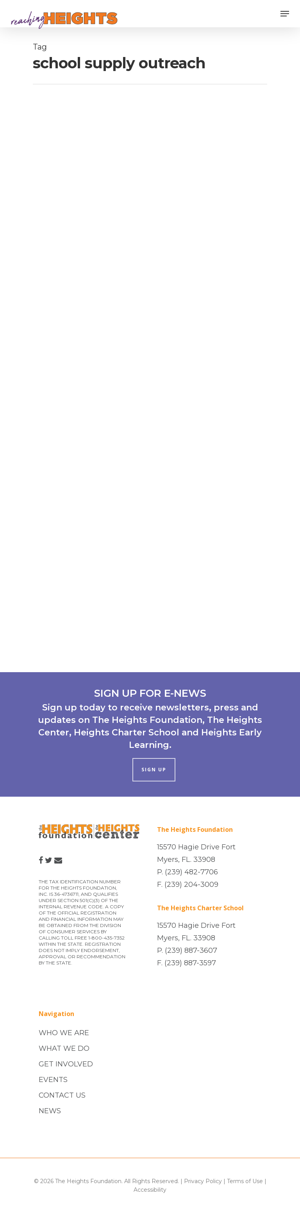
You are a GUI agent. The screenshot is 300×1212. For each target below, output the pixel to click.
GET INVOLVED (66, 1064)
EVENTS (53, 1079)
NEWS (50, 1111)
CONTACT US (62, 1095)
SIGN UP (153, 769)
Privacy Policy (203, 1181)
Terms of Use (245, 1181)
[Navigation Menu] (284, 14)
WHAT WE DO (64, 1048)
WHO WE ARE (64, 1033)
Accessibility (150, 1189)
